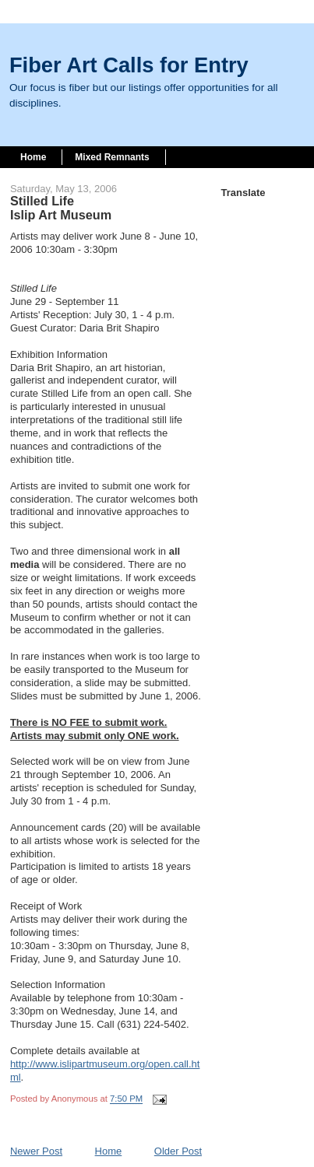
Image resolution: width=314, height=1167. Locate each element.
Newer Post (36, 1151)
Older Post (178, 1151)
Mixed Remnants (112, 157)
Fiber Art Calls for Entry (129, 65)
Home (33, 157)
